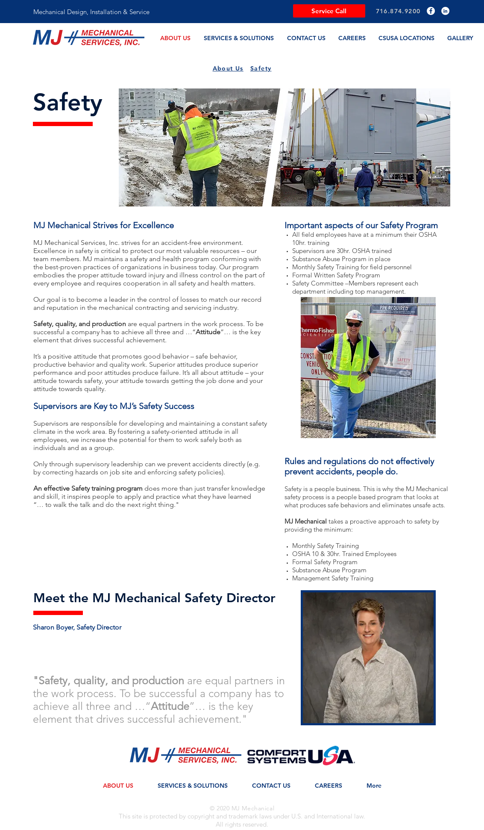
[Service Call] (329, 11)
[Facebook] (431, 11)
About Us (228, 68)
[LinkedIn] (445, 11)
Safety (260, 68)
